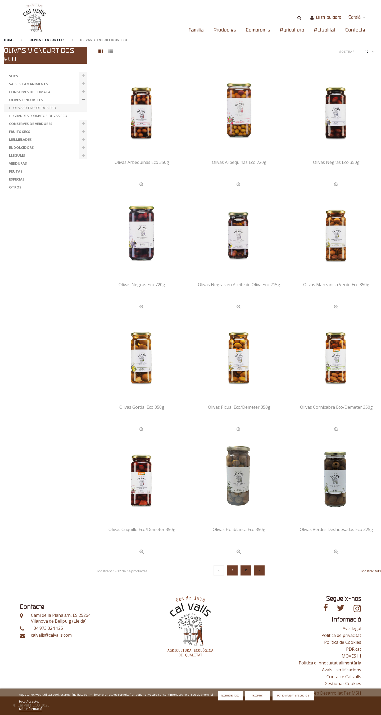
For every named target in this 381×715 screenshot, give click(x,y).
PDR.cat (353, 649)
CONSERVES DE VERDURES (30, 123)
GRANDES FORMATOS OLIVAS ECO (39, 115)
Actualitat (324, 30)
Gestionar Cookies (343, 683)
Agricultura (292, 30)
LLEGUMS (17, 155)
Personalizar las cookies (293, 696)
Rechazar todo (230, 696)
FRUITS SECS (19, 131)
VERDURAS (18, 163)
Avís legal (352, 628)
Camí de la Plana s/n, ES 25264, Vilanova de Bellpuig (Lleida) (61, 618)
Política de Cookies (342, 642)
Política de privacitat (341, 635)
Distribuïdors (328, 18)
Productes (225, 30)
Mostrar (346, 51)
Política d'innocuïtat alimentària (330, 663)
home (9, 40)
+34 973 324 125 (47, 628)
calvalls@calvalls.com (51, 635)
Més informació (30, 709)
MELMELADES (20, 139)
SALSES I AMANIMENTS (28, 84)
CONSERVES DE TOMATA (30, 91)
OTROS (15, 187)
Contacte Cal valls (343, 677)
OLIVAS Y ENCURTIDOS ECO (34, 107)
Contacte (355, 30)
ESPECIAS (17, 179)
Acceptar (257, 696)
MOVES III (351, 656)
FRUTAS (15, 171)
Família (196, 30)
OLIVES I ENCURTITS (47, 40)
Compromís (258, 30)
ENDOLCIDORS (21, 147)
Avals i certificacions (341, 670)
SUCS (13, 76)
